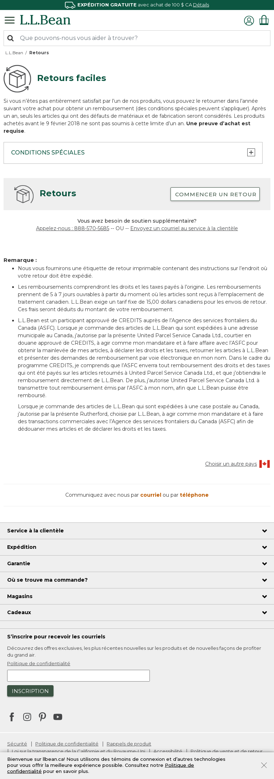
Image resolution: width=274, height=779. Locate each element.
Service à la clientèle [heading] (35, 530)
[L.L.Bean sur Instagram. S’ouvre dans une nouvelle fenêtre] (27, 717)
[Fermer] (264, 764)
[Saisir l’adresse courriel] (78, 676)
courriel (151, 495)
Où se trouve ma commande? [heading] (47, 580)
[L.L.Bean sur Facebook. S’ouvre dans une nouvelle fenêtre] (11, 717)
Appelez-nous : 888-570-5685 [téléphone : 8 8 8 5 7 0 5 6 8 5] (72, 228)
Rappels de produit (129, 744)
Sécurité (17, 744)
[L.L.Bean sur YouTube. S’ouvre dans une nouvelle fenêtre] (57, 716)
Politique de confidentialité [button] (38, 663)
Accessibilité (167, 751)
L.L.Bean (14, 52)
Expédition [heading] (21, 547)
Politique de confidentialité (66, 744)
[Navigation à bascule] (11, 19)
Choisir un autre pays (237, 464)
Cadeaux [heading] (19, 612)
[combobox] (137, 38)
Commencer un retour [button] (216, 194)
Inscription (30, 691)
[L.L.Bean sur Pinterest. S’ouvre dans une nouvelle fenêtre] (42, 717)
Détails (201, 4)
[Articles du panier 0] (264, 20)
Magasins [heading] (19, 596)
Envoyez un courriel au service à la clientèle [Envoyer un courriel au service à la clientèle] (184, 228)
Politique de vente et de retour (227, 751)
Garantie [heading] (18, 563)
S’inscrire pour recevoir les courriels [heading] (56, 636)
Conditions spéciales (133, 152)
